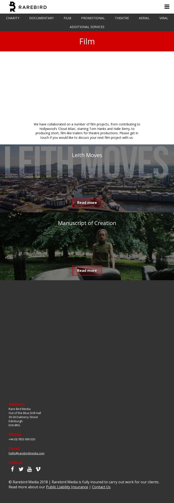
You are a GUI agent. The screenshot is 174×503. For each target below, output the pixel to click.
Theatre (122, 18)
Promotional (93, 18)
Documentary (41, 18)
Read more (87, 202)
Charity (12, 18)
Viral (164, 18)
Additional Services (87, 27)
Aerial (144, 18)
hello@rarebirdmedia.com (26, 453)
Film (67, 18)
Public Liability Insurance (67, 486)
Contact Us (101, 486)
